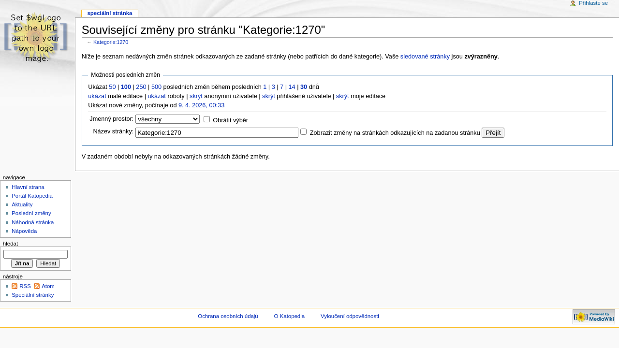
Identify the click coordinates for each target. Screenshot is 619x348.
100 (126, 87)
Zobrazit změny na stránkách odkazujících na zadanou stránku (395, 133)
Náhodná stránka (33, 222)
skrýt (196, 96)
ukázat (97, 96)
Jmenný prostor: (111, 119)
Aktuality (22, 204)
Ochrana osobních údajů (228, 316)
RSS (25, 286)
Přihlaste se (593, 3)
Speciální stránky (33, 295)
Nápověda (24, 231)
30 (303, 87)
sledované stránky (425, 56)
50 (112, 87)
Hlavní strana (28, 187)
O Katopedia (289, 316)
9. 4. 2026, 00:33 (201, 105)
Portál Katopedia (32, 196)
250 (141, 87)
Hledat (10, 243)
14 (292, 87)
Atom (48, 286)
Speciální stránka (109, 13)
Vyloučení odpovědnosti (350, 316)
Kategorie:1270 (110, 42)
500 (156, 87)
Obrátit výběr (230, 120)
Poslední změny (31, 213)
